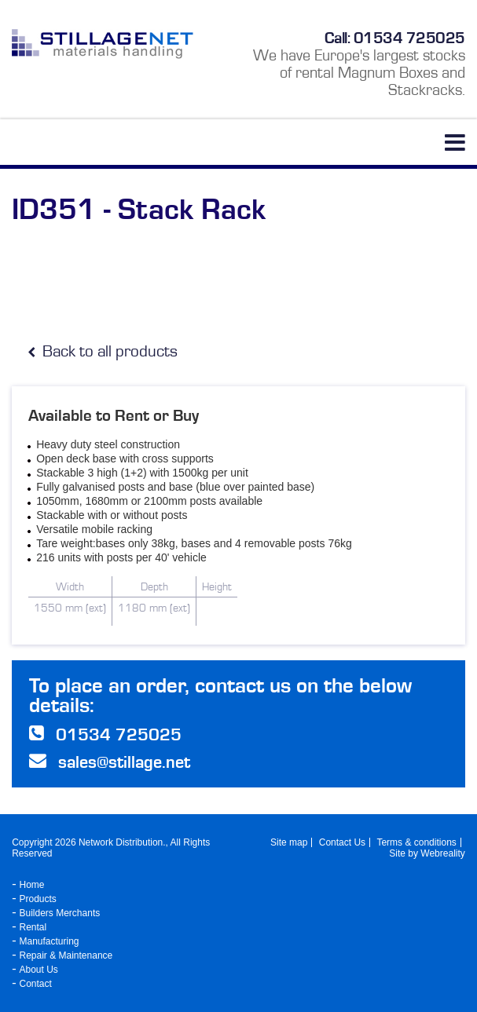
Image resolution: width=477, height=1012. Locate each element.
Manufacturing (49, 941)
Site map (288, 842)
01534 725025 (409, 37)
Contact (36, 983)
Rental (33, 927)
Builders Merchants (60, 913)
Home (32, 884)
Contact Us (342, 842)
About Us (39, 969)
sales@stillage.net (124, 762)
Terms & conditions (416, 842)
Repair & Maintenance (66, 955)
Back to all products (103, 351)
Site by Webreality (427, 853)
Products (38, 898)
